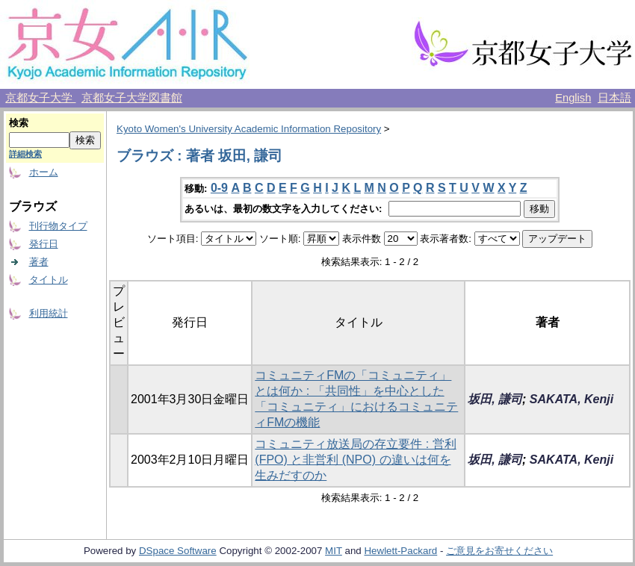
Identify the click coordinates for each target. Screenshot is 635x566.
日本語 (614, 98)
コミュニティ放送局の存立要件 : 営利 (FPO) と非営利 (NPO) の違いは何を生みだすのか (355, 460)
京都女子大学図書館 (131, 98)
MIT (333, 550)
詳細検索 (25, 153)
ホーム (43, 172)
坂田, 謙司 (495, 399)
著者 (39, 261)
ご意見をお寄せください (499, 550)
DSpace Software (178, 550)
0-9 (219, 187)
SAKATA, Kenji (571, 399)
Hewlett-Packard (400, 550)
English (573, 98)
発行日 (43, 243)
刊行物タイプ (58, 225)
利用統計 (48, 313)
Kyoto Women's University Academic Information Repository (249, 128)
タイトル (48, 279)
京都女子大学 (40, 98)
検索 (18, 122)
